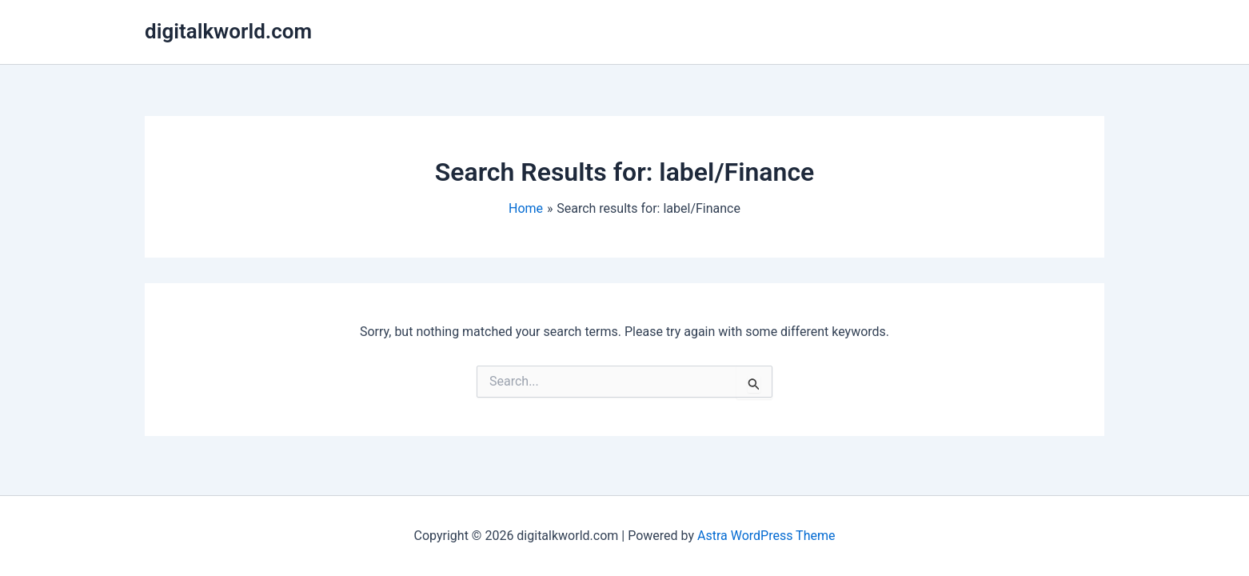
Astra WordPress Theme (766, 535)
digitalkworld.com (228, 31)
